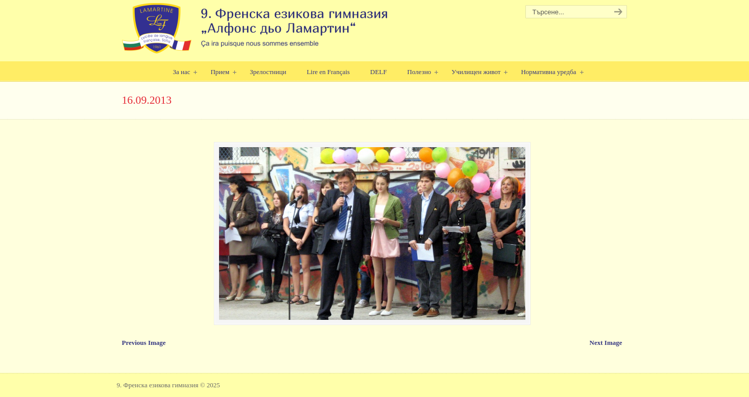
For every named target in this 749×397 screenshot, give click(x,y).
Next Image (606, 342)
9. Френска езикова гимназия (256, 28)
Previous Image (144, 342)
